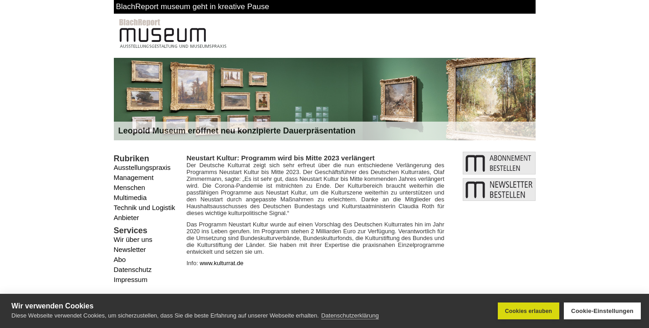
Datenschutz (133, 269)
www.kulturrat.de (221, 263)
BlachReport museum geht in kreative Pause (192, 6)
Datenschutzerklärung (349, 315)
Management (134, 177)
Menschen (129, 187)
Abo (120, 259)
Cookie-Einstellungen (602, 311)
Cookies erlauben (528, 311)
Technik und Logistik (144, 207)
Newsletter (130, 249)
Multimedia (130, 197)
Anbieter (126, 217)
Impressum (131, 279)
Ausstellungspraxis (142, 167)
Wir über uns (133, 239)
